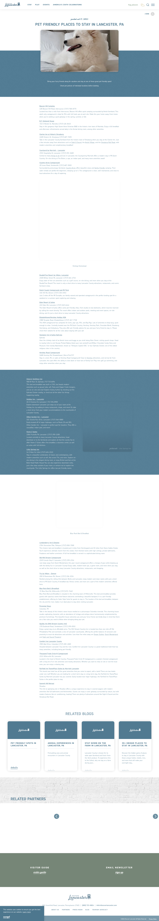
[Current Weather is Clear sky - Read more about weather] (142, 4)
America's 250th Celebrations (67, 5)
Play (37, 5)
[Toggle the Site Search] (147, 4)
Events (46, 5)
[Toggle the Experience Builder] (133, 5)
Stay (30, 5)
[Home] (14, 5)
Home (146, 14)
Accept (6, 916)
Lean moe (27, 912)
